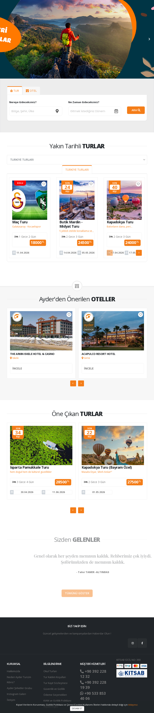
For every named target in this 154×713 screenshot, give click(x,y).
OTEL (31, 91)
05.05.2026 (88, 252)
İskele (14, 358)
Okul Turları (50, 671)
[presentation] (5, 39)
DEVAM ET (77, 708)
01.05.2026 (98, 492)
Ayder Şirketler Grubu (19, 688)
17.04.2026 (117, 252)
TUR (14, 91)
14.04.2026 (70, 252)
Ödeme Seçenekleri (55, 695)
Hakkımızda (13, 671)
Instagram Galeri (16, 694)
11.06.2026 (58, 492)
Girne (86, 358)
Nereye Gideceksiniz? (23, 102)
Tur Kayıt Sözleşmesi (55, 683)
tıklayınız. (133, 704)
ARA (136, 110)
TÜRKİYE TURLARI (77, 169)
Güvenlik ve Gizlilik (54, 689)
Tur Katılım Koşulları (54, 677)
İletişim (11, 700)
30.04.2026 (27, 492)
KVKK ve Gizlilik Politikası (57, 700)
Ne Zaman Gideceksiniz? (83, 102)
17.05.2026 (135, 252)
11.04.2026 (23, 252)
